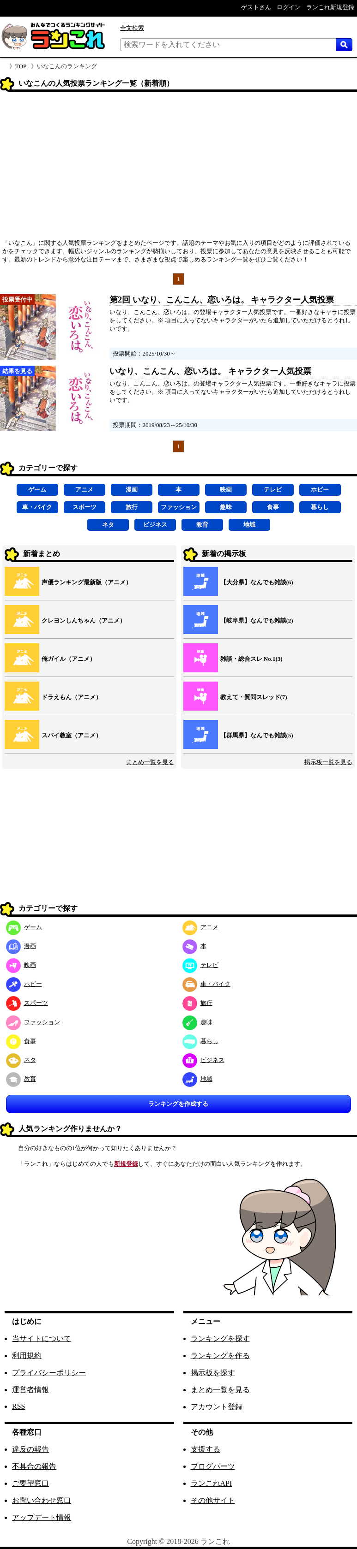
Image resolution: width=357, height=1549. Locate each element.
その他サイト (213, 1500)
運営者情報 (30, 1390)
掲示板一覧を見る (328, 762)
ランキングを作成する (178, 1103)
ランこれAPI (211, 1483)
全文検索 (132, 27)
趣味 (226, 507)
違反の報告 (30, 1449)
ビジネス (155, 524)
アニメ (84, 489)
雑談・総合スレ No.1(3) (251, 658)
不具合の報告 (34, 1466)
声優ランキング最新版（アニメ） (87, 582)
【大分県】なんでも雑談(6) (256, 582)
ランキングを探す (220, 1338)
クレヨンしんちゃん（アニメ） (84, 620)
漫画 (132, 489)
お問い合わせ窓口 (41, 1500)
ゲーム (37, 489)
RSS (18, 1406)
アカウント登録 (216, 1407)
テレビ (273, 489)
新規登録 (126, 1163)
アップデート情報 (41, 1517)
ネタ (108, 524)
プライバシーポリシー (49, 1373)
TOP (20, 66)
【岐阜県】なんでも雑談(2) (256, 620)
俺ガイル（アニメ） (69, 658)
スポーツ (85, 507)
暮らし (320, 507)
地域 (249, 524)
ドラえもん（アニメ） (72, 697)
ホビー (320, 489)
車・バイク (37, 507)
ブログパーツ (213, 1466)
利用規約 (27, 1355)
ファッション (179, 507)
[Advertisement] (178, 168)
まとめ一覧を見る (150, 762)
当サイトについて (41, 1338)
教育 (202, 524)
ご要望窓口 (30, 1483)
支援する (205, 1449)
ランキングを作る (220, 1355)
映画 (226, 489)
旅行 (132, 507)
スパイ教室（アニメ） (72, 735)
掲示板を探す (213, 1373)
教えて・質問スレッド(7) (253, 697)
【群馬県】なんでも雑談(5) (256, 735)
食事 (273, 507)
